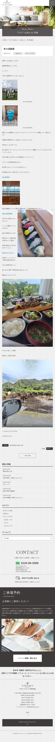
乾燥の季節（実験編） (9, 491)
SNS (27, 712)
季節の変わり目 (7, 471)
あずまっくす (8, 519)
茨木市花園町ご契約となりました (13, 497)
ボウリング (6, 484)
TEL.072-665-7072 (21, 566)
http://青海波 (6, 177)
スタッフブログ (30, 53)
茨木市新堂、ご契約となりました (12, 478)
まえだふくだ (8, 525)
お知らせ (18, 53)
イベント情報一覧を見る (27, 658)
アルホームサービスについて (27, 722)
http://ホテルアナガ (8, 252)
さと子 (6, 522)
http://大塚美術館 (7, 213)
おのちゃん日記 (8, 510)
